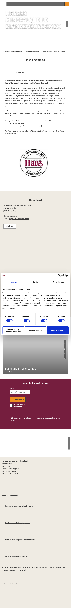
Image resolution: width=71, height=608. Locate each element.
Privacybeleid (8, 584)
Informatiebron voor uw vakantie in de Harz (19, 506)
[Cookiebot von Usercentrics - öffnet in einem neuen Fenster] (59, 275)
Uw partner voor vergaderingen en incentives (20, 540)
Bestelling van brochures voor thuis (16, 556)
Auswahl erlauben (35, 330)
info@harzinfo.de (12, 474)
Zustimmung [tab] (12, 282)
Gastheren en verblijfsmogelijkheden (17, 523)
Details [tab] (35, 282)
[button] (61, 4)
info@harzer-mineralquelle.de (19, 219)
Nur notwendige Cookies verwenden (13, 330)
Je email (12, 388)
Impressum (20, 584)
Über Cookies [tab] (58, 282)
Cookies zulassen (58, 330)
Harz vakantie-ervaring (32, 51)
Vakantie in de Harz (16, 51)
